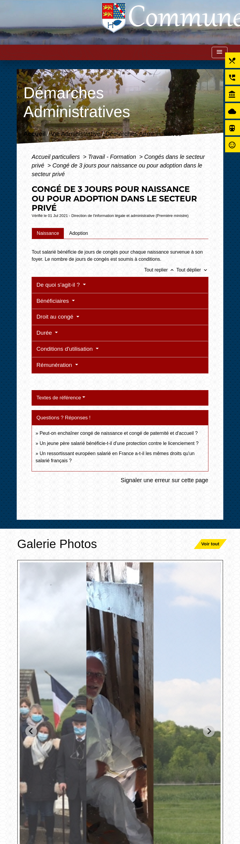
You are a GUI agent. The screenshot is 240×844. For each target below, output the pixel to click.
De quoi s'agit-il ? (58, 285)
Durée (44, 333)
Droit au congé (55, 317)
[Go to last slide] (31, 731)
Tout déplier (192, 269)
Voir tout (210, 543)
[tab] (48, 233)
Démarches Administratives (144, 134)
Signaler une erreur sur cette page (164, 480)
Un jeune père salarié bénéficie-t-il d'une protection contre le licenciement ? (119, 443)
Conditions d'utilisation (65, 349)
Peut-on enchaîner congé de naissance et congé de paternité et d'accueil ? (119, 433)
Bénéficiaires (53, 301)
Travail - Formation (112, 156)
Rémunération (55, 365)
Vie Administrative (75, 134)
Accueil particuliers (56, 156)
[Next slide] (209, 731)
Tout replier (160, 269)
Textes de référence (58, 398)
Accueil (35, 134)
